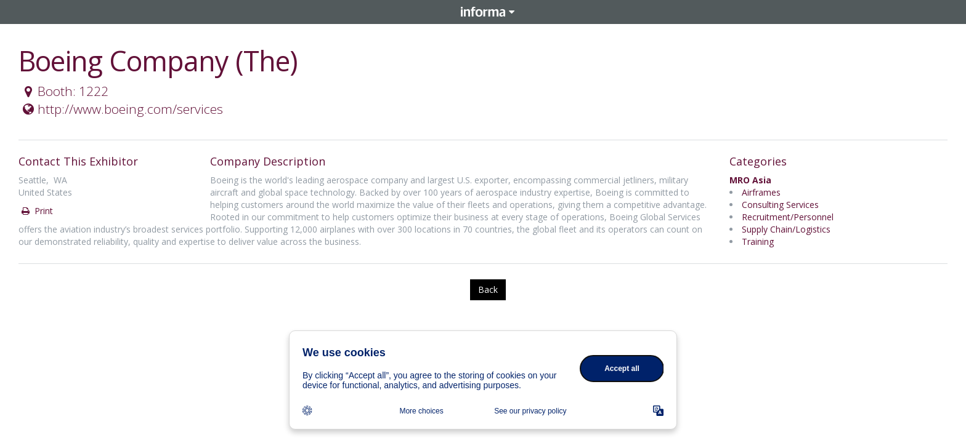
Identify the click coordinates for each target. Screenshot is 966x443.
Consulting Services (780, 204)
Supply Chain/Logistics (786, 229)
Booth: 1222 (64, 91)
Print (36, 211)
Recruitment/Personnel (788, 217)
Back (488, 289)
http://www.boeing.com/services (121, 109)
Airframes (761, 192)
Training (758, 241)
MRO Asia (750, 180)
